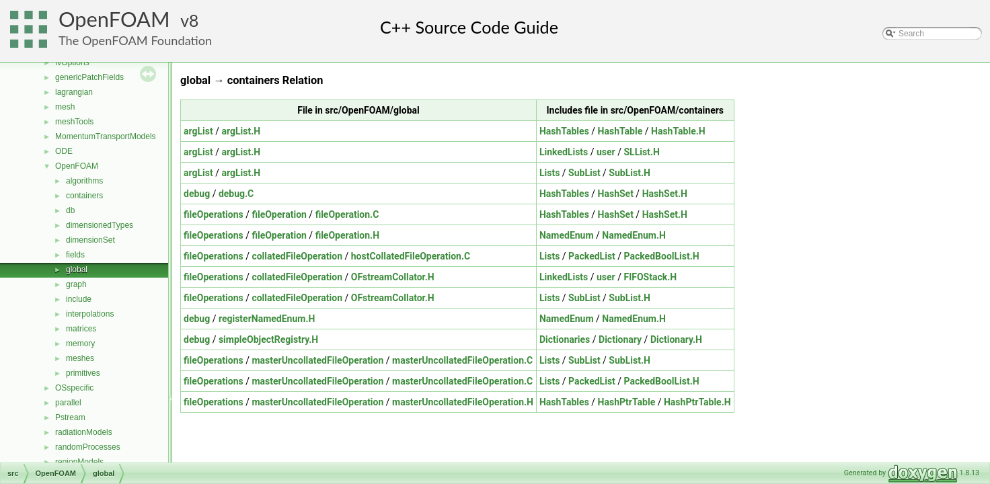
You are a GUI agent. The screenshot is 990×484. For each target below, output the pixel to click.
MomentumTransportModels (105, 136)
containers (84, 195)
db (70, 210)
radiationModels (83, 432)
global (76, 269)
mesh (65, 107)
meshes (80, 358)
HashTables (564, 131)
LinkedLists (563, 152)
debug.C (236, 193)
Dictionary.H (676, 339)
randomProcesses (87, 447)
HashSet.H (664, 193)
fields (75, 254)
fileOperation (279, 214)
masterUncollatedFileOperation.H (462, 402)
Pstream (70, 417)
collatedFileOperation (297, 256)
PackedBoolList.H (661, 256)
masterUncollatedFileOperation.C (462, 360)
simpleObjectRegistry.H (268, 339)
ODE (64, 151)
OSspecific (74, 388)
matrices (81, 328)
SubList (584, 172)
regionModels (79, 462)
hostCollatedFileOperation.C (410, 256)
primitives (83, 373)
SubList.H (629, 172)
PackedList (591, 256)
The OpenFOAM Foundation (135, 40)
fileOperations (213, 214)
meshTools (74, 121)
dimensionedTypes (99, 225)
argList (198, 131)
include (78, 299)
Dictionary (620, 339)
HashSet (616, 193)
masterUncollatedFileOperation (317, 360)
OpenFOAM (114, 19)
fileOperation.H (347, 235)
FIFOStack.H (650, 277)
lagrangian (74, 92)
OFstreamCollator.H (392, 277)
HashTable (620, 131)
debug (197, 193)
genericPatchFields (89, 77)
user (606, 152)
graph (76, 284)
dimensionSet (90, 240)
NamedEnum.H (634, 235)
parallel (68, 402)
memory (80, 343)
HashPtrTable (627, 402)
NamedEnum (566, 235)
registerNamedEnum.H (267, 318)
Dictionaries (564, 339)
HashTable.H (678, 131)
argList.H (240, 131)
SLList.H (641, 152)
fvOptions (72, 62)
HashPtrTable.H (697, 402)
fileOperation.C (347, 214)
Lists (549, 172)
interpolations (90, 314)
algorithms (84, 181)
